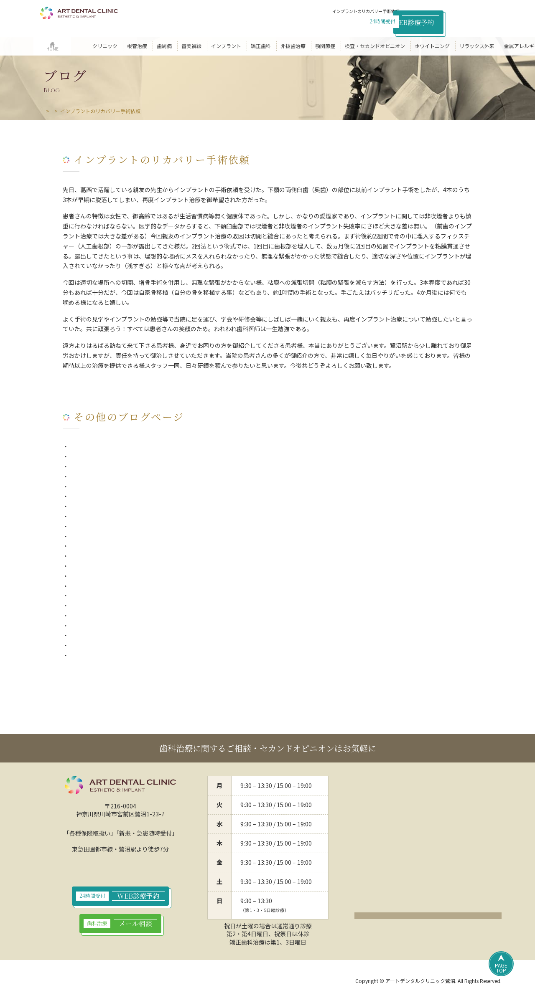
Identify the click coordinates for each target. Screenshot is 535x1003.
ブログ (73, 110)
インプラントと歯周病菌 (101, 486)
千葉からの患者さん (95, 556)
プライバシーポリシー (91, 981)
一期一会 (80, 456)
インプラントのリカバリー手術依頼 (115, 605)
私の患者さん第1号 (94, 595)
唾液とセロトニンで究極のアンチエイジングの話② (136, 635)
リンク (231, 981)
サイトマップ (194, 981)
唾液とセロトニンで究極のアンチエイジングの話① (136, 645)
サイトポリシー (147, 981)
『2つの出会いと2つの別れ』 (107, 655)
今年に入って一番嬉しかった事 (109, 526)
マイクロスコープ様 (95, 566)
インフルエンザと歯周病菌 (104, 466)
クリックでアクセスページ (428, 918)
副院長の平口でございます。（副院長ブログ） (130, 506)
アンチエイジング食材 (98, 586)
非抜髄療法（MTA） (95, 516)
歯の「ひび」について (98, 496)
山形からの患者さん (95, 576)
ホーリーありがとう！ (98, 625)
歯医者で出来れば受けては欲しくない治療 (124, 615)
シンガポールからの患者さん (107, 546)
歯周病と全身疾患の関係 (101, 476)
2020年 (78, 536)
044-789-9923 (362, 21)
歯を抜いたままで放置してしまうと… (118, 446)
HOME (50, 110)
